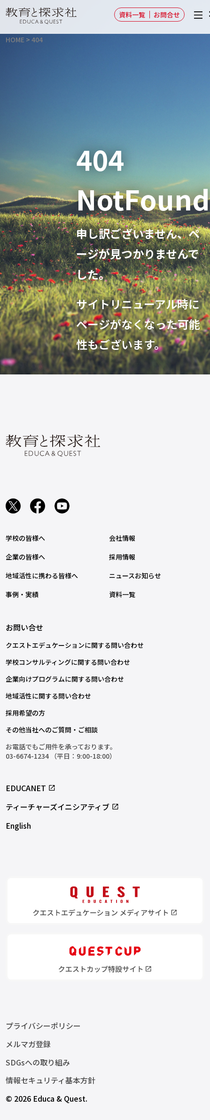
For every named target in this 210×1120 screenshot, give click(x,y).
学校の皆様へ (25, 538)
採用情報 (122, 556)
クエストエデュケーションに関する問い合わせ (75, 645)
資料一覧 (132, 14)
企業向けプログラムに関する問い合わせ (65, 679)
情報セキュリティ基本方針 (50, 1080)
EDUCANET (31, 787)
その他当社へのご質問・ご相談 (52, 729)
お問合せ (167, 14)
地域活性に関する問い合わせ (48, 695)
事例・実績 (22, 594)
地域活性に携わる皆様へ (42, 575)
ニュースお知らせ (135, 575)
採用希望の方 (25, 712)
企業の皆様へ (25, 556)
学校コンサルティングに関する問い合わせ (68, 662)
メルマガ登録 (28, 1044)
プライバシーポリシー (43, 1025)
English (18, 825)
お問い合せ (24, 627)
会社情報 (122, 538)
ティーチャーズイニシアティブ (62, 806)
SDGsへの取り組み (38, 1062)
